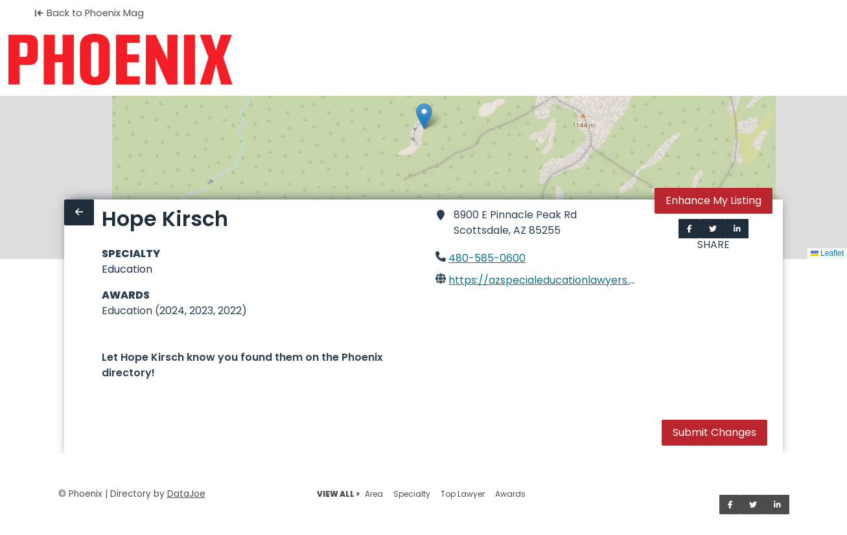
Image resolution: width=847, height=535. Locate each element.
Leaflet (827, 253)
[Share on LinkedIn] (737, 228)
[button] (424, 116)
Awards (510, 493)
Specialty (411, 493)
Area (374, 493)
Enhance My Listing (713, 200)
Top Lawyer (463, 493)
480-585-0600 (487, 258)
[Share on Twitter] (713, 228)
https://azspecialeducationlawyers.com (550, 280)
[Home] (120, 59)
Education (127, 269)
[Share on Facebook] (690, 228)
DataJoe (186, 494)
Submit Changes (714, 432)
